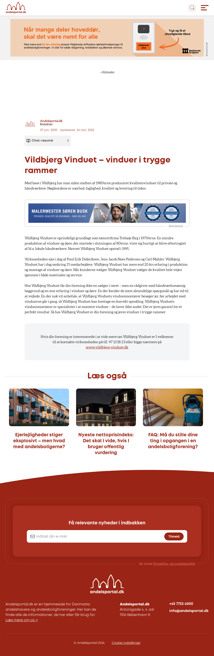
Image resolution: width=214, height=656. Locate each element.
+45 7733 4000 (181, 604)
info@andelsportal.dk (189, 611)
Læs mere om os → (21, 620)
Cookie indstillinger (126, 643)
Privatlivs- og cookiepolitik (174, 564)
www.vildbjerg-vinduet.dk (107, 347)
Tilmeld (173, 536)
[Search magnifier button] (192, 8)
